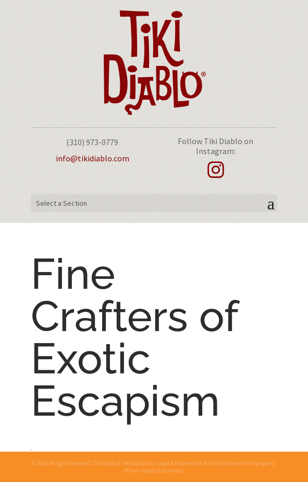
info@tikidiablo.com (92, 158)
